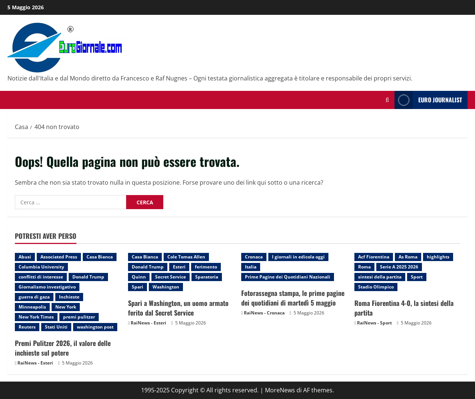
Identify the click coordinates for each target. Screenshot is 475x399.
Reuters (27, 327)
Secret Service (170, 277)
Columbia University (41, 267)
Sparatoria (206, 277)
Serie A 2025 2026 (399, 267)
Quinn (139, 277)
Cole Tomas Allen (186, 257)
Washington (166, 287)
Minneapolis (32, 307)
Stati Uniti (56, 327)
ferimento (206, 267)
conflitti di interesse (41, 277)
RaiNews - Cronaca (264, 313)
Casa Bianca (99, 257)
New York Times (36, 317)
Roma (364, 267)
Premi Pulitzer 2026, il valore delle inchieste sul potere (63, 347)
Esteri (179, 267)
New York (65, 307)
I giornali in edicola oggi (298, 257)
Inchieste (69, 297)
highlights (438, 257)
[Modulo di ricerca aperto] (387, 100)
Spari (137, 287)
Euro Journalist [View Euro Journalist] (428, 100)
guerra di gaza (34, 297)
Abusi (25, 257)
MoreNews (280, 390)
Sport (417, 277)
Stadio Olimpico (376, 287)
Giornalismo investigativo (47, 287)
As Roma (408, 257)
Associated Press (58, 257)
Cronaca (254, 257)
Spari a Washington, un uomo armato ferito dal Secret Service (178, 307)
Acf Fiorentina (373, 257)
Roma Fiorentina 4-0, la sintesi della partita (403, 307)
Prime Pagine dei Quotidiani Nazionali (287, 277)
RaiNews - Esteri (35, 363)
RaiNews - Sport (374, 323)
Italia (250, 267)
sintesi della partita (380, 277)
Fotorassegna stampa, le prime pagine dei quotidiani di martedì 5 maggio (292, 297)
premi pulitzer (79, 317)
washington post (95, 327)
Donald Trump (88, 277)
